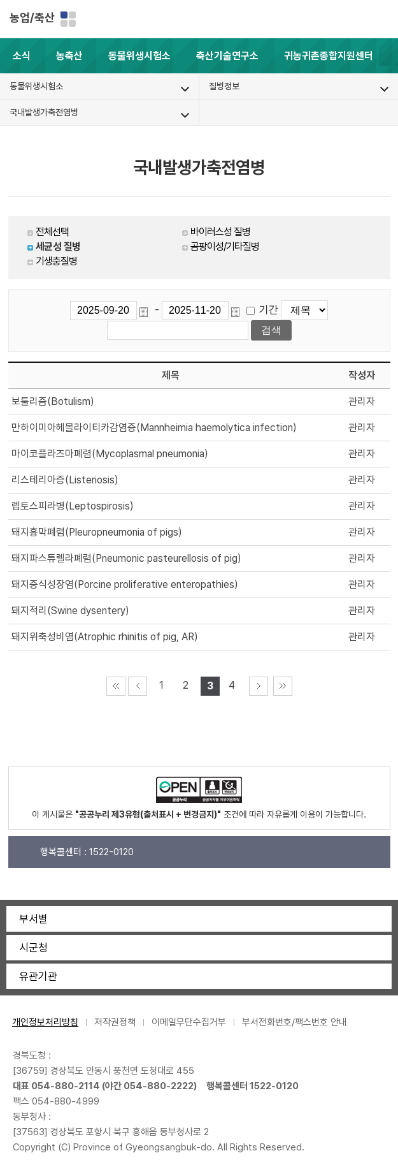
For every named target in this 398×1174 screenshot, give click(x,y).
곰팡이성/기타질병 (224, 246)
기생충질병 (56, 261)
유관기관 (38, 976)
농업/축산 (32, 17)
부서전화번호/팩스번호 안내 (294, 1022)
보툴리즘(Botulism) (52, 401)
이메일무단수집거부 (189, 1022)
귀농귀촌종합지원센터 (328, 56)
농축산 (69, 56)
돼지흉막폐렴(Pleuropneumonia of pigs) (96, 532)
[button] (388, 55)
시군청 (33, 947)
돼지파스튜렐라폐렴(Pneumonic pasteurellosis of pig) (126, 558)
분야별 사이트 (68, 19)
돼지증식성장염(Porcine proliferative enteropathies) (124, 584)
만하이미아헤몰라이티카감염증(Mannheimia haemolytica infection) (154, 428)
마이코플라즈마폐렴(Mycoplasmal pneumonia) (109, 454)
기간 (268, 310)
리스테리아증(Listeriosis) (64, 480)
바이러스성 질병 (220, 232)
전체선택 (52, 232)
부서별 (33, 919)
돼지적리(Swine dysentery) (70, 611)
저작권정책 (115, 1022)
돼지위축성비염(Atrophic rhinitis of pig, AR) (104, 637)
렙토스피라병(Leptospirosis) (72, 506)
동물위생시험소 (139, 56)
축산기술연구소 (227, 56)
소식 (22, 56)
